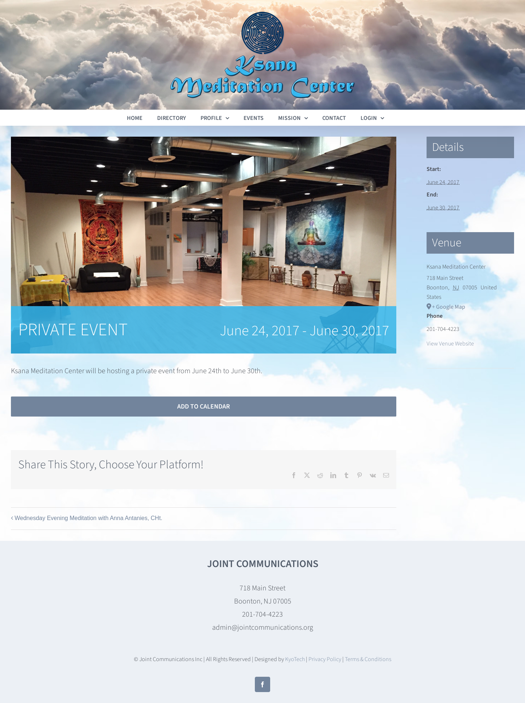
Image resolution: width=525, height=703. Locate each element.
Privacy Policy (324, 659)
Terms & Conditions (368, 659)
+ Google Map (448, 307)
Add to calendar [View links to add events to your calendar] (203, 406)
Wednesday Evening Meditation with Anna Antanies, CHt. (88, 518)
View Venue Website (450, 344)
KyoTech (295, 659)
